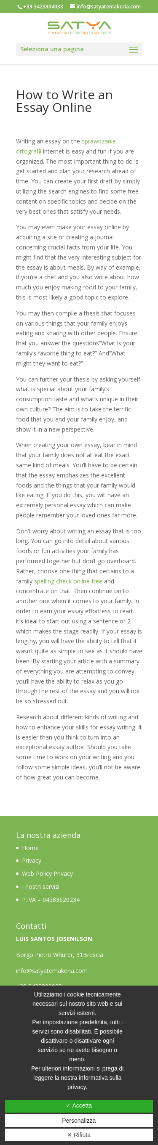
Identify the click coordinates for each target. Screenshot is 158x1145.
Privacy (31, 860)
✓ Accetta (79, 1105)
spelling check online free (68, 581)
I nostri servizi (40, 887)
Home (31, 848)
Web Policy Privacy (47, 873)
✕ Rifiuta (79, 1135)
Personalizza (79, 1120)
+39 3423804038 (43, 6)
